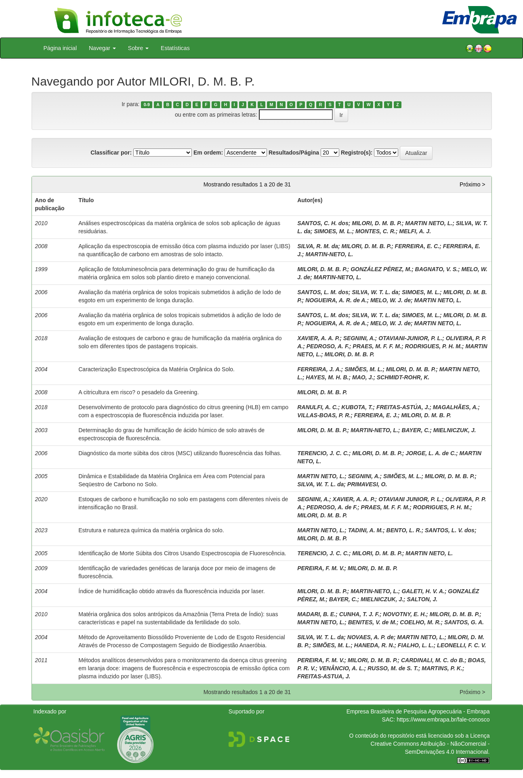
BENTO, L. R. (404, 530)
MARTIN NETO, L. (428, 223)
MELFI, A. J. (415, 231)
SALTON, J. (422, 599)
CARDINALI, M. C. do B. (432, 660)
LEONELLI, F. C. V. (461, 645)
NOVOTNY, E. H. (404, 614)
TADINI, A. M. (365, 530)
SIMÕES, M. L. (363, 369)
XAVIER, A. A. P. (318, 338)
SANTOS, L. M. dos (323, 292)
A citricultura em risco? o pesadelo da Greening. (138, 392)
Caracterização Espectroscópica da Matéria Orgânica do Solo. (156, 369)
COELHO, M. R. (420, 622)
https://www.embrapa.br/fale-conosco (443, 719)
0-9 (147, 104)
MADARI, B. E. (316, 614)
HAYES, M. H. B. (327, 377)
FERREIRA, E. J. (376, 415)
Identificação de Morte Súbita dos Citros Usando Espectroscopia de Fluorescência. (182, 553)
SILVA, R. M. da (317, 246)
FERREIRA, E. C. (417, 246)
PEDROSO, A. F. (328, 346)
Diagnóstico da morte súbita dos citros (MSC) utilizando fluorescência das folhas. (179, 453)
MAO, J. (362, 377)
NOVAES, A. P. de (370, 637)
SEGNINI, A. (359, 338)
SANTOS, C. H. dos (323, 223)
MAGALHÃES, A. (455, 407)
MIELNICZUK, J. (454, 430)
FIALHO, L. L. (416, 645)
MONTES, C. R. (375, 231)
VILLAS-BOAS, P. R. (324, 415)
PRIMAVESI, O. (367, 484)
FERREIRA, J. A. (319, 369)
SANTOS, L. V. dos (450, 530)
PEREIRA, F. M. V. (320, 568)
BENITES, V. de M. (372, 622)
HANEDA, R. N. (374, 645)
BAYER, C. (415, 430)
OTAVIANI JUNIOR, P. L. (410, 499)
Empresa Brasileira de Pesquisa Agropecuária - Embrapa (418, 711)
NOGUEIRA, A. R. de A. (336, 300)
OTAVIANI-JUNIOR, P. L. (410, 338)
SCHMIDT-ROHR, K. (403, 377)
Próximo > (472, 184)
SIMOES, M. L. (333, 231)
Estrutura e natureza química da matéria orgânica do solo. (151, 530)
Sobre (138, 48)
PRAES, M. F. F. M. (377, 346)
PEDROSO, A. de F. (332, 507)
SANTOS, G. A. (464, 622)
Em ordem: (208, 152)
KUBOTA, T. (357, 407)
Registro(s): (357, 152)
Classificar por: (111, 152)
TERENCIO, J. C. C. (323, 453)
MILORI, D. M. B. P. (376, 223)
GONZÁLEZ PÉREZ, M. (381, 269)
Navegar (102, 48)
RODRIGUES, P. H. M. (433, 346)
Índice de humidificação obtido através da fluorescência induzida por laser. (171, 591)
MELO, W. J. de (390, 300)
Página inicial (60, 48)
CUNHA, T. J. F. (359, 614)
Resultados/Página (294, 152)
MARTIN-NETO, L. (329, 254)
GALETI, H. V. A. (422, 591)
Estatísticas (175, 48)
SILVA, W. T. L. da (375, 292)
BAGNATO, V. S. (436, 269)
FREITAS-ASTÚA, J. (402, 407)
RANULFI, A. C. (317, 407)
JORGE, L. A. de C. (430, 453)
